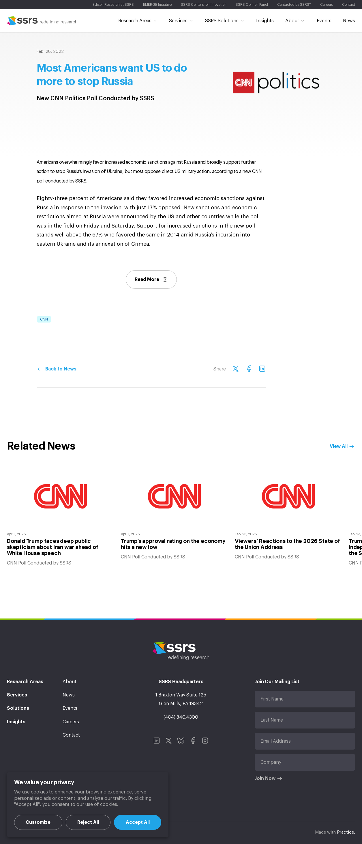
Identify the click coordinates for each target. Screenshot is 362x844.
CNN (44, 319)
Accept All (138, 822)
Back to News (60, 369)
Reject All (88, 822)
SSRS (42, 20)
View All (339, 446)
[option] (60, 516)
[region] (87, 804)
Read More (151, 279)
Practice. (346, 832)
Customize (38, 822)
